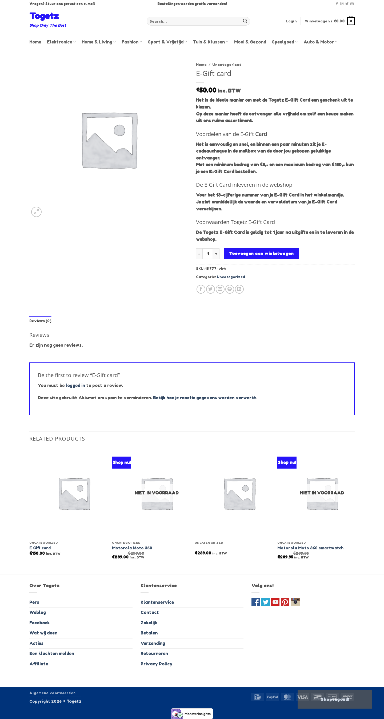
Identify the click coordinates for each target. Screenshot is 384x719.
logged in (75, 385)
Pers (34, 602)
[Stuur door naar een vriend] (220, 289)
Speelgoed (285, 42)
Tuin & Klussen (210, 42)
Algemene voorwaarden (52, 693)
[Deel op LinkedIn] (239, 289)
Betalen (149, 633)
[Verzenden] (245, 21)
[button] (291, 21)
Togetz (44, 16)
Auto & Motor (320, 42)
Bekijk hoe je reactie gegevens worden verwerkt (204, 397)
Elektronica (61, 42)
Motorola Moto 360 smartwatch (310, 548)
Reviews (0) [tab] (40, 321)
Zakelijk (149, 622)
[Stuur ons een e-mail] (352, 4)
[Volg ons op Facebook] (336, 4)
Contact (150, 612)
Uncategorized (227, 64)
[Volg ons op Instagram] (341, 4)
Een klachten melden (51, 653)
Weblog (37, 612)
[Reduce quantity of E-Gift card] (199, 253)
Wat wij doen (43, 633)
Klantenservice (157, 602)
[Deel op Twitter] (210, 289)
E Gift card (40, 548)
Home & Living (99, 42)
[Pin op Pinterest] (229, 289)
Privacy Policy (157, 663)
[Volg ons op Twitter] (347, 4)
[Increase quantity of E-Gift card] (216, 253)
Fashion (132, 42)
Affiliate (38, 663)
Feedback (39, 622)
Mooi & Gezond (250, 42)
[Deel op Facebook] (201, 289)
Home (35, 42)
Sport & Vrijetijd (167, 42)
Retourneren (154, 653)
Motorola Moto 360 (132, 548)
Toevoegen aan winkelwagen (261, 253)
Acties (36, 643)
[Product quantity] (207, 253)
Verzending (153, 643)
